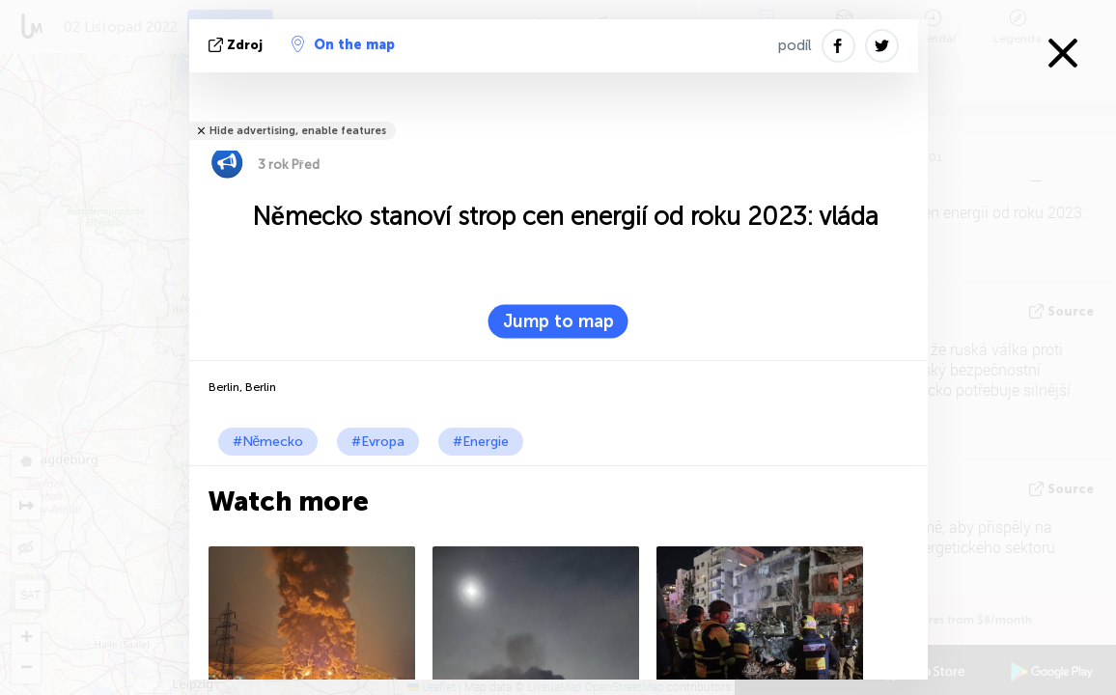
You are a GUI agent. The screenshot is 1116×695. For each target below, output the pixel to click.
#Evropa (378, 441)
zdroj (237, 45)
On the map (343, 44)
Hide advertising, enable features (297, 131)
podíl (795, 45)
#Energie (481, 441)
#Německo (268, 441)
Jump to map (558, 321)
